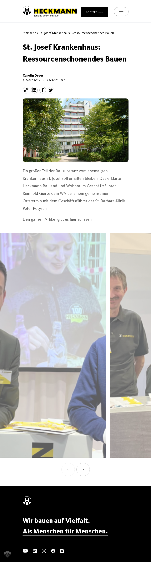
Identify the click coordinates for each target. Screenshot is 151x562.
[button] (68, 469)
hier (73, 219)
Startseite (29, 33)
